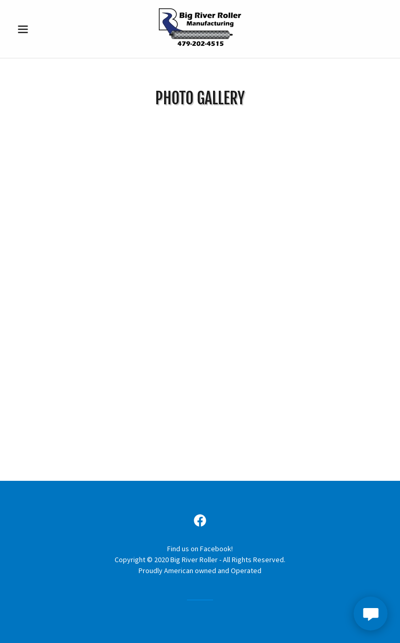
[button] (40, 29)
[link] (200, 44)
